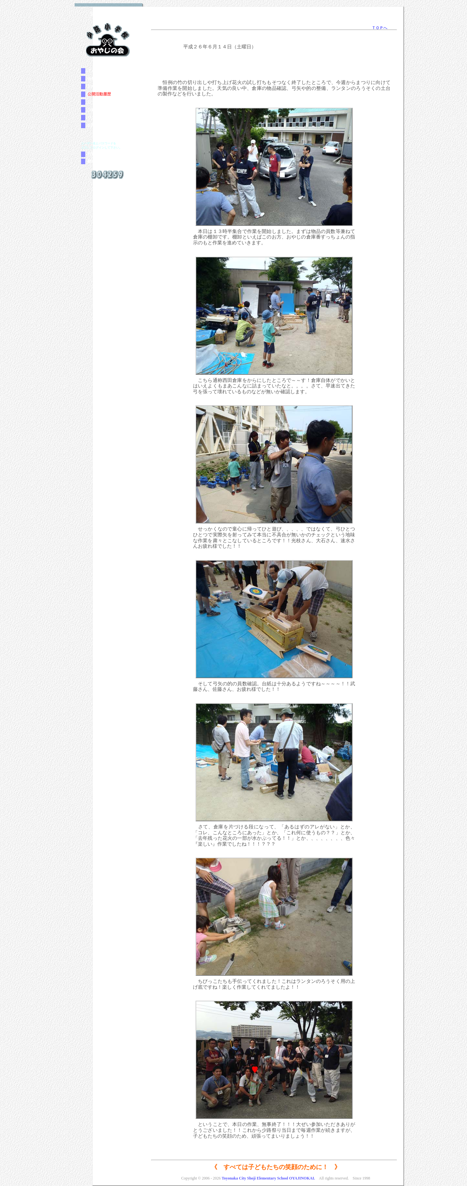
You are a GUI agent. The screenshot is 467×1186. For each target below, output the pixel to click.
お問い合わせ (99, 125)
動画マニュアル (101, 161)
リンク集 (95, 117)
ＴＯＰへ (379, 28)
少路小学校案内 (101, 109)
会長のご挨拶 (99, 78)
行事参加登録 (99, 154)
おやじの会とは (101, 86)
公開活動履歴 (99, 94)
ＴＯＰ (93, 70)
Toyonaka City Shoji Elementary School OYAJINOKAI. (268, 1178)
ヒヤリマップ (99, 102)
